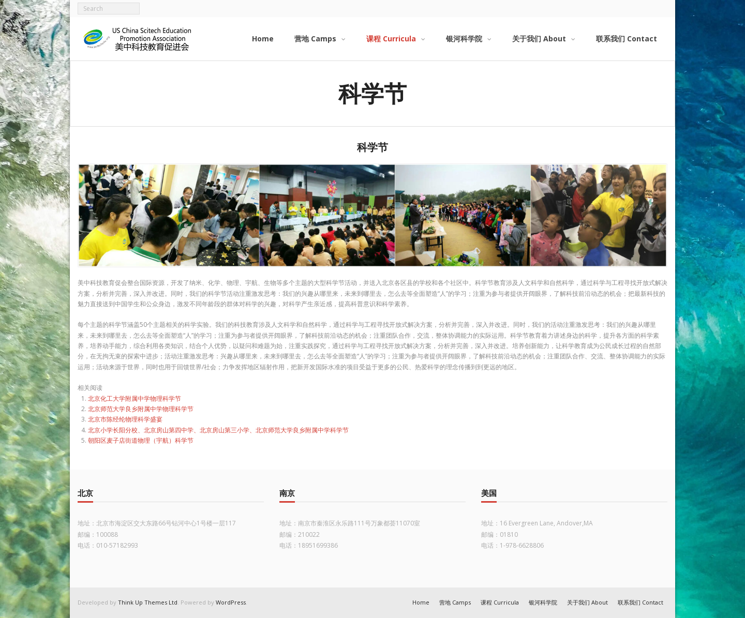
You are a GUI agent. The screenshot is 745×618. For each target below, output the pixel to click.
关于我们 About (587, 602)
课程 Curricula (500, 602)
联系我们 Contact (640, 602)
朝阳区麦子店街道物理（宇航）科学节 (140, 440)
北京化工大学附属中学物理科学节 (134, 398)
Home (420, 602)
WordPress (231, 602)
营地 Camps (455, 602)
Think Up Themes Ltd (147, 602)
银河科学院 (543, 602)
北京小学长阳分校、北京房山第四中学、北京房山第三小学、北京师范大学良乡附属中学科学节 (218, 430)
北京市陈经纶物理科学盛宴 (125, 419)
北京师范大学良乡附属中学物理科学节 (140, 408)
